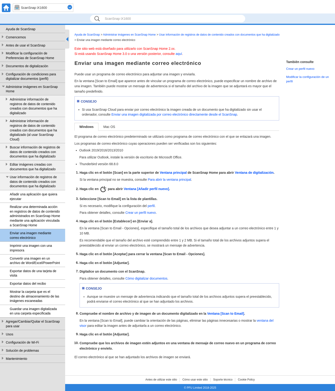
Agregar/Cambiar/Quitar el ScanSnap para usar (33, 324)
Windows (86, 127)
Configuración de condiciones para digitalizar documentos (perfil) (31, 76)
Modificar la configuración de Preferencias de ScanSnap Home (30, 55)
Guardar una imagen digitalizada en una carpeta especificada (33, 311)
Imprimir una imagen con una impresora (31, 248)
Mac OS (109, 127)
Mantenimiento (16, 359)
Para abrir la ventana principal (169, 179)
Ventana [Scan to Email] (225, 313)
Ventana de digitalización (254, 172)
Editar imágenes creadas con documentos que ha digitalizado (33, 167)
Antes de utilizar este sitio (161, 379)
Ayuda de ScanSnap (20, 29)
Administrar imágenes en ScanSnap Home (32, 89)
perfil (151, 206)
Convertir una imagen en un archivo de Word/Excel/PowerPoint (35, 261)
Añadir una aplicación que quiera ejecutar (33, 196)
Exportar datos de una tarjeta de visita (33, 273)
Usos (9, 334)
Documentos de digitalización (27, 66)
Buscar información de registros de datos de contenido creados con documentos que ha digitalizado (35, 151)
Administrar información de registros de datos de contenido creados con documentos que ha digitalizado (33, 106)
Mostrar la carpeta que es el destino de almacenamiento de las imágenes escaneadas (34, 296)
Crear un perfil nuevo (140, 212)
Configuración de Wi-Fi (22, 342)
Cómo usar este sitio (195, 379)
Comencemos (16, 37)
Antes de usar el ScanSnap (25, 45)
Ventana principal (173, 172)
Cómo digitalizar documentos (146, 278)
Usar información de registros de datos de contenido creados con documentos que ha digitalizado (33, 181)
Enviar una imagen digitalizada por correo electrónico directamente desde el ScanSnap (174, 114)
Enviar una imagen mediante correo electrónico (30, 235)
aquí (179, 54)
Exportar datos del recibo (28, 283)
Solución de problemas (22, 350)
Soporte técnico (222, 379)
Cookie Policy (246, 379)
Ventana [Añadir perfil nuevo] (146, 189)
